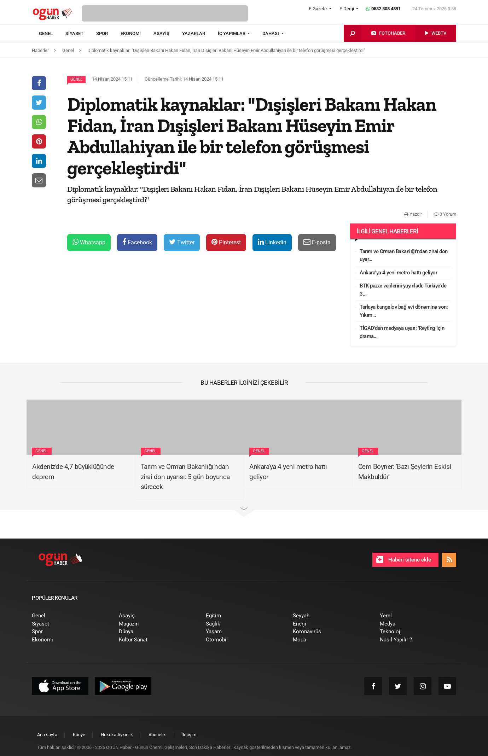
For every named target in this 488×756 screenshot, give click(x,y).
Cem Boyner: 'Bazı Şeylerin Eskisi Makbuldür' (405, 472)
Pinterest (226, 242)
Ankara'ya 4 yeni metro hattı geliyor (398, 272)
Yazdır (413, 214)
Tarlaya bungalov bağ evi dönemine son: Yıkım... (404, 311)
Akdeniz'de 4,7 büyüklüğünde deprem (73, 472)
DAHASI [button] (271, 33)
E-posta (317, 242)
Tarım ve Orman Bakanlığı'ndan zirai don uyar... (404, 255)
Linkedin (272, 242)
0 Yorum (445, 214)
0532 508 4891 (383, 8)
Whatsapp (88, 242)
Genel (76, 79)
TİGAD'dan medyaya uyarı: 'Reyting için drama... (402, 332)
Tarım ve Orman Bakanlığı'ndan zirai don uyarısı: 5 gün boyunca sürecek (185, 477)
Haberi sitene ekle (403, 559)
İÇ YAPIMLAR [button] (232, 33)
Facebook (137, 242)
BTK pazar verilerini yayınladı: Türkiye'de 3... (403, 290)
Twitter (181, 242)
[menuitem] (52, 33)
